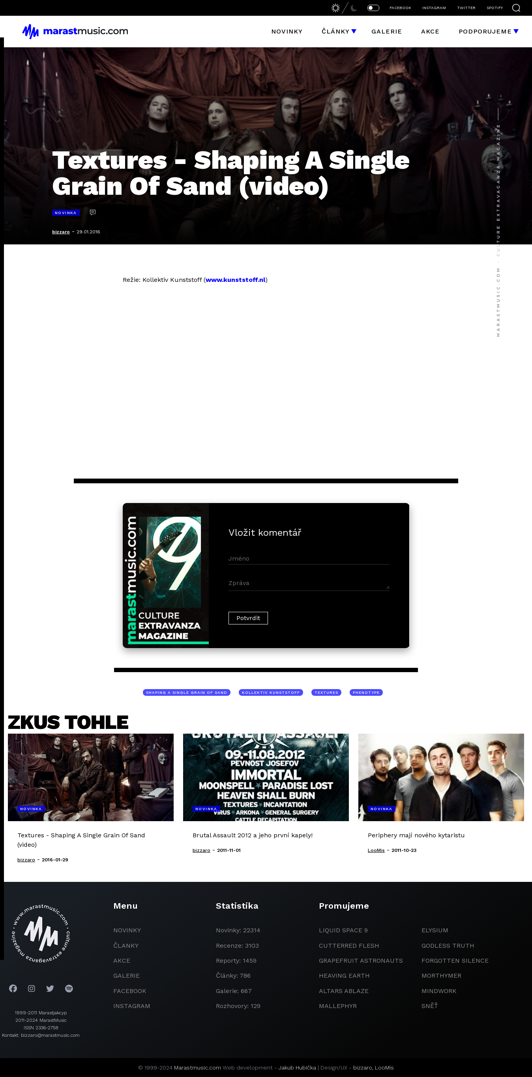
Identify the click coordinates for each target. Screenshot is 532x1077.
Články (336, 31)
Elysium (434, 930)
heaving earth (344, 975)
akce (121, 960)
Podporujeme (485, 31)
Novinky (287, 31)
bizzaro (61, 232)
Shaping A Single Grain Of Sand (186, 692)
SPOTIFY (495, 8)
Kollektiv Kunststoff (271, 692)
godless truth (447, 945)
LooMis (384, 1067)
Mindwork (439, 991)
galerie (126, 975)
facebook (129, 991)
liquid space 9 (343, 930)
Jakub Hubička (297, 1067)
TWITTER (466, 8)
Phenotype (366, 692)
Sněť (429, 1006)
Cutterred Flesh (349, 945)
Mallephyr (338, 1006)
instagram (131, 1006)
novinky (127, 930)
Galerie (386, 31)
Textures (326, 692)
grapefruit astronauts (361, 960)
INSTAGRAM (434, 8)
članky (126, 945)
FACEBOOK (400, 8)
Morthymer (441, 975)
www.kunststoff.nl (235, 279)
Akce (430, 31)
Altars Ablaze (344, 991)
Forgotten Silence (455, 960)
